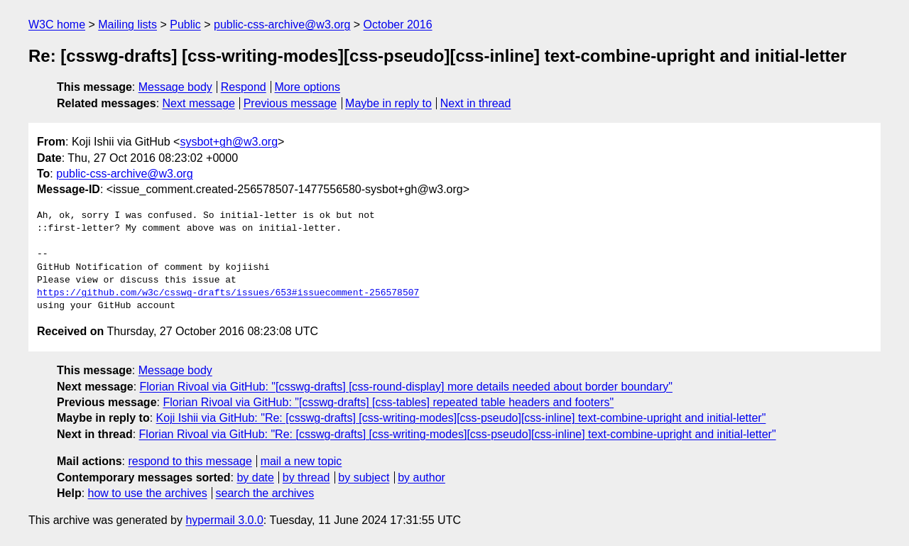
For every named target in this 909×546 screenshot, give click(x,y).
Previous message (290, 103)
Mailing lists (127, 24)
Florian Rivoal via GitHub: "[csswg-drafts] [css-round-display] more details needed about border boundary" (406, 387)
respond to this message (189, 461)
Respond (243, 87)
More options (308, 87)
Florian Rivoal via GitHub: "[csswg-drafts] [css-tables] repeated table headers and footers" (388, 402)
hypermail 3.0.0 (224, 520)
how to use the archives (147, 493)
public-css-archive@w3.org (282, 24)
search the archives (265, 493)
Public (185, 24)
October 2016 (398, 24)
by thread (306, 477)
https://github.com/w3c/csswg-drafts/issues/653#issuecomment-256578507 (228, 293)
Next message (199, 103)
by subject (363, 477)
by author (421, 477)
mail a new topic (301, 461)
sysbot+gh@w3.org (229, 142)
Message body (175, 87)
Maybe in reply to (388, 103)
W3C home (56, 24)
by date (254, 477)
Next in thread (475, 103)
